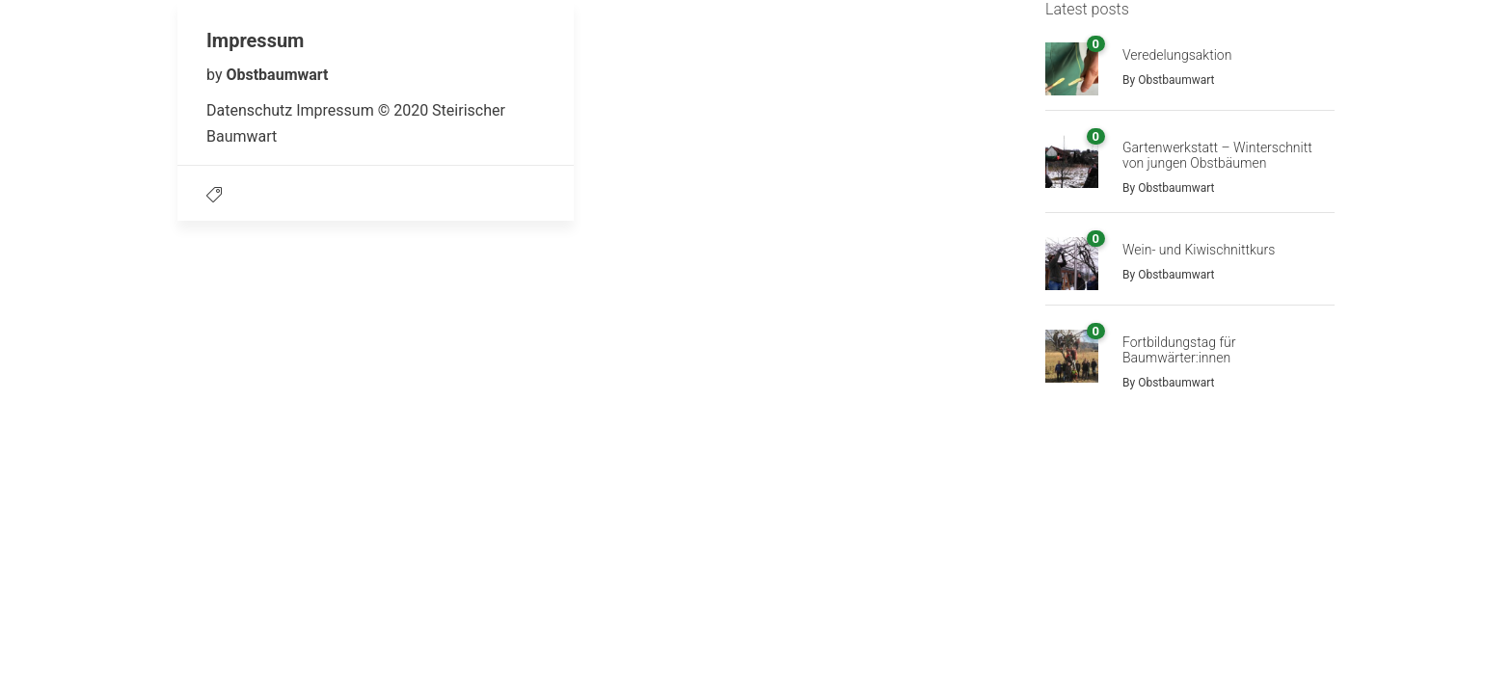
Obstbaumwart (277, 75)
